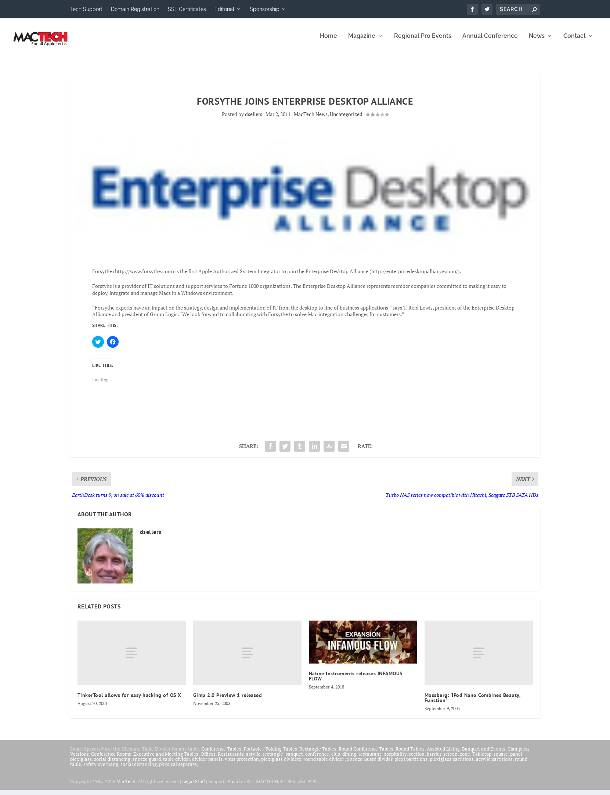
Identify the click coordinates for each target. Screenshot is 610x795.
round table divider (324, 764)
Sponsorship (264, 9)
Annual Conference (490, 41)
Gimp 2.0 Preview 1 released (227, 700)
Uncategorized (346, 119)
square (501, 759)
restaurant (369, 759)
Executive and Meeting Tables (165, 759)
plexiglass (81, 764)
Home (328, 41)
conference (317, 759)
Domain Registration (135, 9)
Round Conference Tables (366, 754)
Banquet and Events (483, 754)
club (335, 759)
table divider (176, 764)
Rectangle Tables (317, 754)
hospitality (395, 759)
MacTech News (311, 119)
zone (465, 759)
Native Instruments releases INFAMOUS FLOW (356, 681)
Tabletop (481, 759)
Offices (208, 759)
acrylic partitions (494, 764)
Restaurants (231, 759)
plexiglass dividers (281, 764)
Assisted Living (443, 754)
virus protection (242, 764)
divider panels (207, 764)
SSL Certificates (187, 9)
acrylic (253, 759)
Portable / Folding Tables (270, 754)
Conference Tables (221, 754)
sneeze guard (147, 764)
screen (450, 759)
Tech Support (86, 9)
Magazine (361, 41)
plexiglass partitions (452, 764)
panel (516, 759)
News (537, 41)
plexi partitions (410, 764)
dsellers (253, 119)
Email (233, 786)
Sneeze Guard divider (369, 764)
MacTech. (126, 786)
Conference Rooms (111, 759)
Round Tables (410, 754)
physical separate (178, 769)
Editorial (224, 9)
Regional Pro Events (422, 41)
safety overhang (100, 769)
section (417, 759)
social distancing (112, 764)
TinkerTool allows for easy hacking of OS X (129, 700)
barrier (434, 759)
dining (349, 759)
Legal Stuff (193, 786)
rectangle (273, 759)
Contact (574, 41)
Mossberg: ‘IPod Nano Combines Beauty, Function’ (473, 703)
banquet (294, 759)
